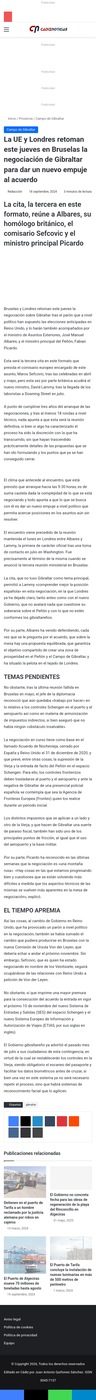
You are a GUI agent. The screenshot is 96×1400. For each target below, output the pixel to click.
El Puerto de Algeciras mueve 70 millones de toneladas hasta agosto (22, 1283)
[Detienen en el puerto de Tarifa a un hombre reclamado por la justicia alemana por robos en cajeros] (25, 1182)
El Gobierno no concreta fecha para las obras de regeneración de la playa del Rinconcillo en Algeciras (69, 1204)
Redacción (15, 191)
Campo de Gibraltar (50, 118)
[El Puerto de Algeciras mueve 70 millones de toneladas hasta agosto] (25, 1255)
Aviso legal (12, 1319)
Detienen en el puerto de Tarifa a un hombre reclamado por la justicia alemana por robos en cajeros (23, 1212)
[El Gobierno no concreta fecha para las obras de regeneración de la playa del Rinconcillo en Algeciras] (71, 1178)
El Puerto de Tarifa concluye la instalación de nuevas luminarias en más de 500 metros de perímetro (71, 1274)
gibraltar (31, 1104)
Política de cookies (18, 1327)
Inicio (10, 118)
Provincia (26, 118)
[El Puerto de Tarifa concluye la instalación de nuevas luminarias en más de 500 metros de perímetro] (71, 1248)
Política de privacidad (20, 1335)
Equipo (9, 1343)
